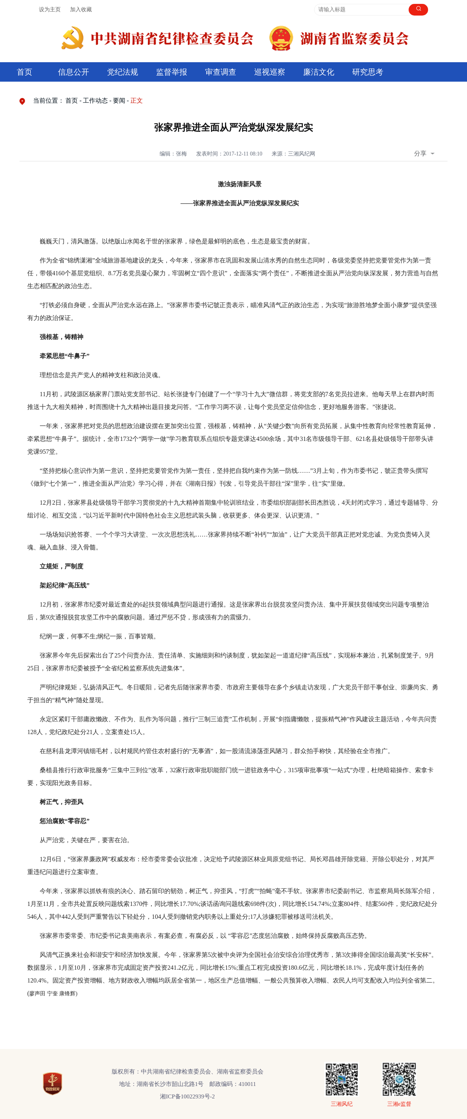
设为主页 (50, 9)
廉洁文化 (318, 72)
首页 (24, 72)
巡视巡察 (269, 72)
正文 (136, 100)
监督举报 (171, 72)
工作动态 (95, 100)
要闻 (119, 100)
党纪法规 (122, 72)
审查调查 (220, 72)
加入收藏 (81, 9)
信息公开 (73, 72)
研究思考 (367, 72)
